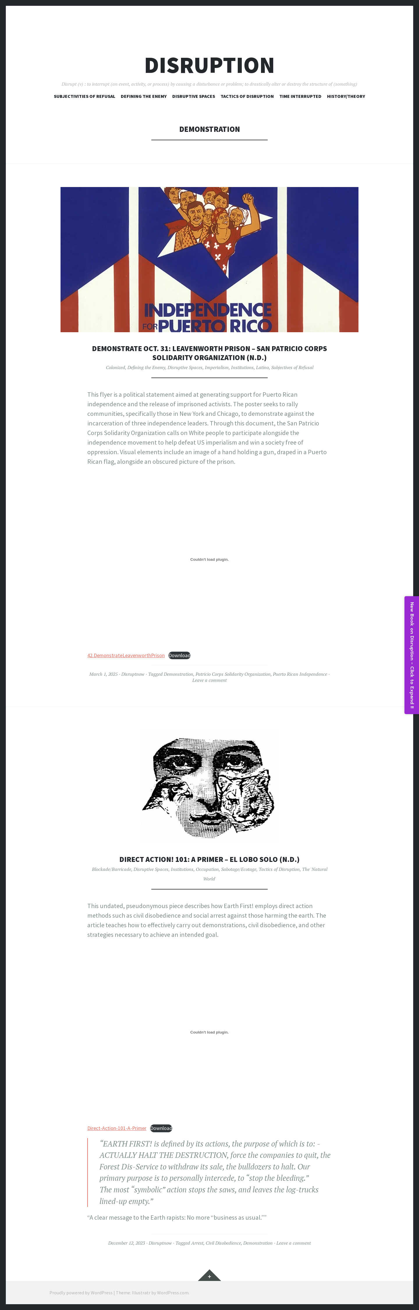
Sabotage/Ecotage (238, 869)
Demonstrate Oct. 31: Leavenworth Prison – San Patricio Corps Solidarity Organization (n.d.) (209, 353)
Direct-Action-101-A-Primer (116, 1128)
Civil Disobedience (223, 1243)
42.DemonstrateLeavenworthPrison (126, 655)
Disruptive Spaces (193, 96)
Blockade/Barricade (111, 869)
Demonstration (178, 674)
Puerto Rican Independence (300, 674)
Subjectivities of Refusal (84, 96)
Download (179, 655)
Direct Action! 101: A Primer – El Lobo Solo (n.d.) (209, 859)
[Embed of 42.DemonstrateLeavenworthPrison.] (209, 559)
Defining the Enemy (146, 367)
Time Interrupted (300, 96)
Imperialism (217, 367)
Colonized (115, 367)
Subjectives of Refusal (292, 367)
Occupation (207, 869)
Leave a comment (209, 680)
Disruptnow (132, 674)
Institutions (242, 367)
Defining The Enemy (144, 96)
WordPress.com (173, 1292)
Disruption (209, 65)
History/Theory (346, 96)
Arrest (197, 1243)
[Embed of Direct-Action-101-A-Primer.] (209, 1032)
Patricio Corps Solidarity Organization (233, 674)
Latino (262, 367)
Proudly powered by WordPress (81, 1292)
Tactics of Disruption (247, 96)
